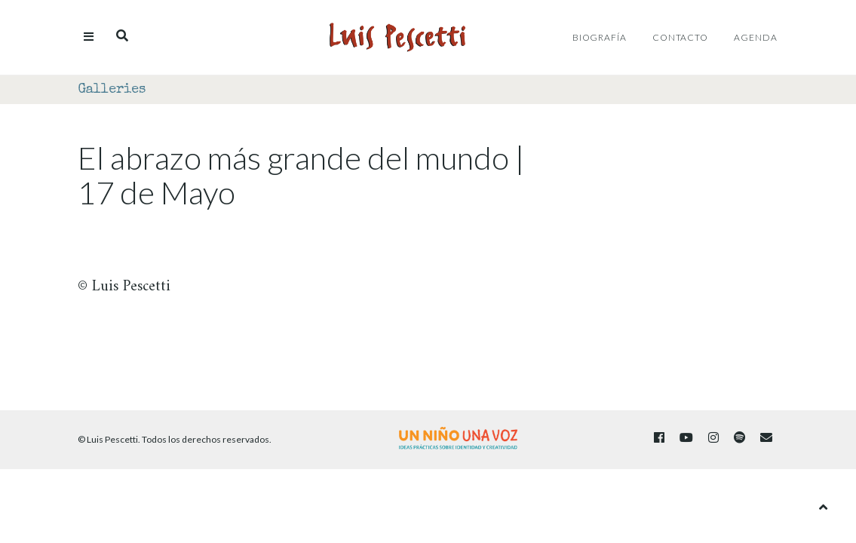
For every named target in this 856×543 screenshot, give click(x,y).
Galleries (112, 90)
